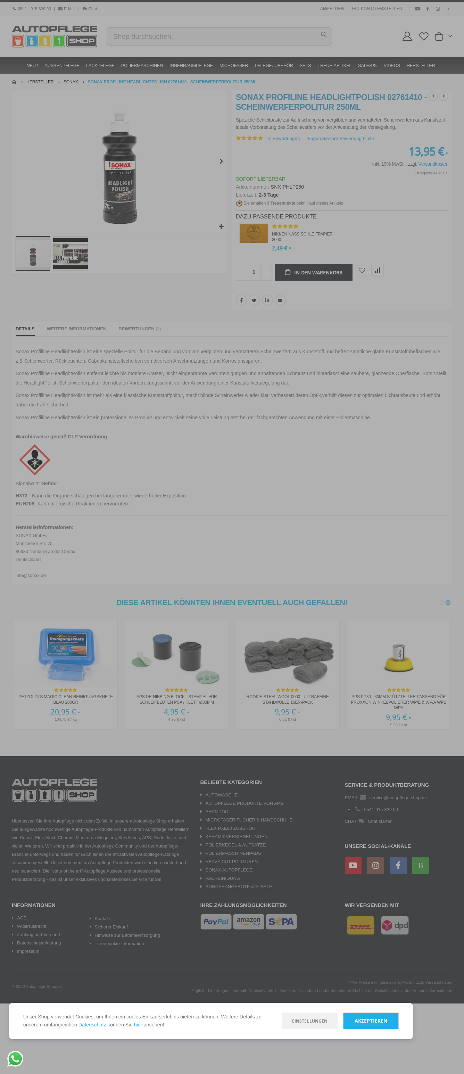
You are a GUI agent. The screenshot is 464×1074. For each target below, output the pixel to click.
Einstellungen (295, 1020)
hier (172, 1024)
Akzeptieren (356, 1019)
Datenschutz (124, 1024)
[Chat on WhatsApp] (15, 1058)
